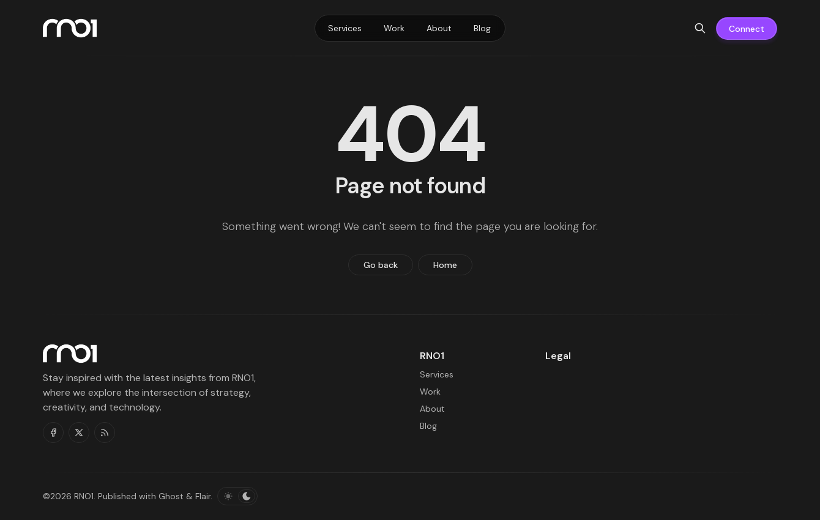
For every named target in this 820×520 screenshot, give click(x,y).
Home (445, 264)
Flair (203, 496)
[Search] (700, 28)
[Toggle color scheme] (237, 496)
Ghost (171, 496)
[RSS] (104, 432)
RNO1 (84, 496)
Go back (380, 264)
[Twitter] (79, 432)
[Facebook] (53, 432)
